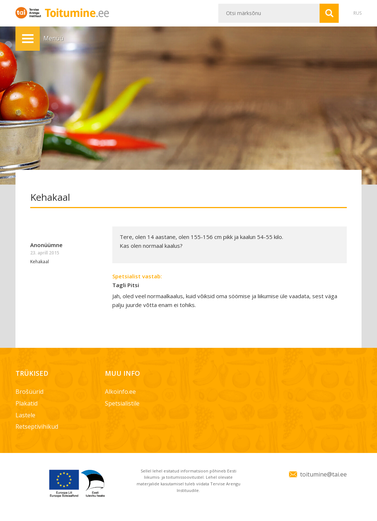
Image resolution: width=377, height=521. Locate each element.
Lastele (25, 415)
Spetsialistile (122, 403)
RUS (357, 13)
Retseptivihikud (36, 426)
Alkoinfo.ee (120, 392)
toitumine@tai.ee (323, 474)
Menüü (27, 38)
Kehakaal (39, 261)
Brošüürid (29, 392)
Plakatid (26, 403)
